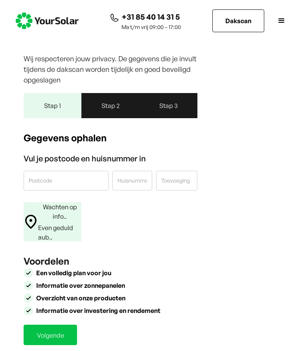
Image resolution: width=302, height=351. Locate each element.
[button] (275, 21)
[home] (47, 21)
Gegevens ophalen (65, 138)
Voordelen (46, 261)
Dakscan (238, 21)
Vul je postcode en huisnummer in (85, 158)
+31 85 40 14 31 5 (151, 17)
